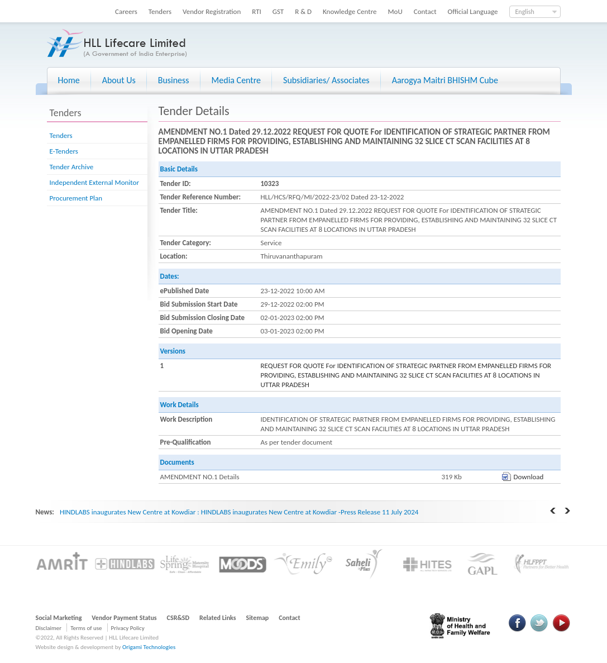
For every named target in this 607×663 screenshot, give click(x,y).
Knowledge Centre (349, 11)
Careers (126, 11)
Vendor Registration (212, 11)
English (524, 12)
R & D (303, 11)
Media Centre (236, 80)
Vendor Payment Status (124, 618)
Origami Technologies (148, 647)
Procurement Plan (76, 198)
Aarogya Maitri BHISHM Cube (445, 80)
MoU (395, 11)
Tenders (160, 11)
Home (69, 80)
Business (173, 80)
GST (278, 11)
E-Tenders (64, 151)
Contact (425, 11)
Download (529, 477)
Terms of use (86, 628)
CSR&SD (178, 618)
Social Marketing (59, 618)
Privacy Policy (128, 628)
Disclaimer (49, 628)
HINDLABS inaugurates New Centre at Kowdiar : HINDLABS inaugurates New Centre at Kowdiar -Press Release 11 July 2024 (239, 512)
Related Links (217, 618)
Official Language (473, 11)
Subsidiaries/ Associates (326, 80)
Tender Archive (72, 167)
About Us (119, 80)
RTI (256, 11)
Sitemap (257, 618)
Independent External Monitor (94, 182)
